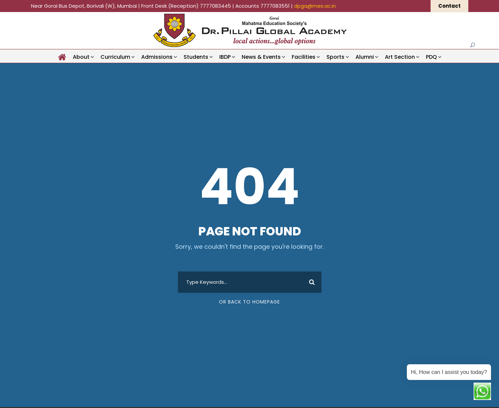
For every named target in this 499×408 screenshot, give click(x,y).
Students (196, 57)
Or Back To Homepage (249, 302)
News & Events (261, 57)
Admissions (157, 57)
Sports (335, 57)
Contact (449, 5)
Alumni (364, 57)
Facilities (303, 57)
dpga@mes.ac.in (315, 5)
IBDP (225, 57)
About (81, 57)
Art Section (400, 57)
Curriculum (115, 57)
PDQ (431, 57)
